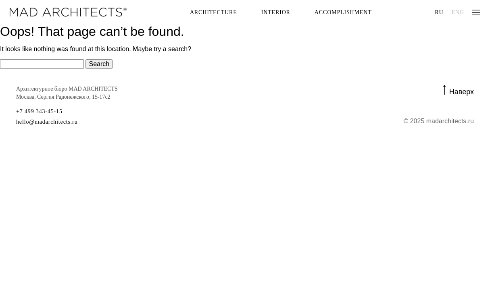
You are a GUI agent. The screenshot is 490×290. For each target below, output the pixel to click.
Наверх (461, 91)
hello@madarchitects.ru (47, 122)
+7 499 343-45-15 (39, 111)
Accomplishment (343, 12)
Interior (275, 12)
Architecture (213, 12)
